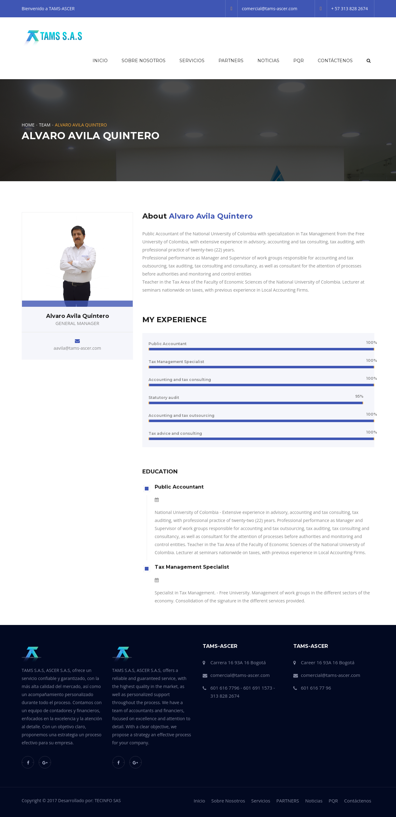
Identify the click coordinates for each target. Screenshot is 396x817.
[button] (368, 60)
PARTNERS (230, 60)
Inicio (100, 60)
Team (44, 125)
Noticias (268, 60)
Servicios (191, 60)
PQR (298, 60)
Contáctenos (335, 60)
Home (28, 125)
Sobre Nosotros (144, 60)
